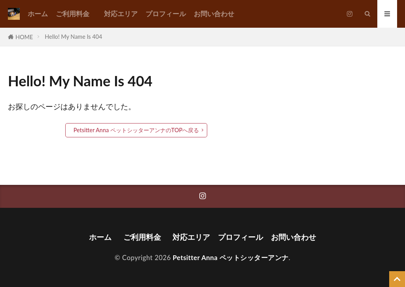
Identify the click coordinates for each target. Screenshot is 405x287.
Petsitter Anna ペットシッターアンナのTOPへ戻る (136, 130)
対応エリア (121, 14)
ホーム (38, 14)
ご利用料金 (76, 14)
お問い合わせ (214, 14)
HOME (24, 37)
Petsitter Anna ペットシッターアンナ (231, 257)
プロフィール (166, 14)
